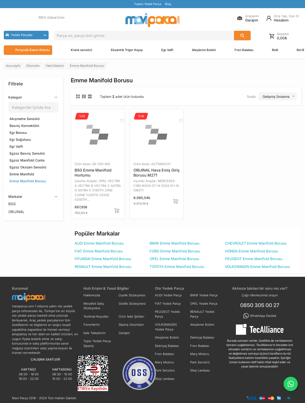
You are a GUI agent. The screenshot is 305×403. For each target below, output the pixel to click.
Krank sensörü (81, 50)
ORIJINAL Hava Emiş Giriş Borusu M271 (156, 173)
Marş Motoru (199, 354)
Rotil (275, 50)
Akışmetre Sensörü (25, 119)
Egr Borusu (18, 133)
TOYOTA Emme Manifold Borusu (177, 266)
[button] (26, 35)
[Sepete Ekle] (117, 210)
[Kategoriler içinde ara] (33, 107)
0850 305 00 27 (259, 305)
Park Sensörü (200, 362)
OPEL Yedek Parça (203, 303)
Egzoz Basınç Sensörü (27, 153)
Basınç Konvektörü (24, 126)
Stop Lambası (200, 370)
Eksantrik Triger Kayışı (127, 50)
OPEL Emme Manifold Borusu (174, 258)
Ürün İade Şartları (131, 316)
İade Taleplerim (94, 333)
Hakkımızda (91, 295)
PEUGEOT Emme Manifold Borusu (253, 258)
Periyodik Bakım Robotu (28, 50)
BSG (12, 204)
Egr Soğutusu (20, 139)
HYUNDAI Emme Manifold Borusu (103, 258)
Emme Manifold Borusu (28, 181)
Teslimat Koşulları (96, 316)
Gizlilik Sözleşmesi (132, 303)
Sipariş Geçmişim (131, 324)
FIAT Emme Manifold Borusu (99, 251)
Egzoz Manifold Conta (27, 160)
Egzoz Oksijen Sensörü (28, 167)
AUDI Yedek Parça (168, 295)
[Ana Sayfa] (152, 20)
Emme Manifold (22, 174)
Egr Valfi (167, 50)
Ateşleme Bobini (204, 50)
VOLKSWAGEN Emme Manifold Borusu (257, 266)
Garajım (124, 333)
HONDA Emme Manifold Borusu (251, 251)
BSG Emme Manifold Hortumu (93, 173)
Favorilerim (91, 324)
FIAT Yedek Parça (168, 303)
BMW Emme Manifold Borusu (174, 243)
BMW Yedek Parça (204, 295)
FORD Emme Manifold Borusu (175, 251)
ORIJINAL (16, 211)
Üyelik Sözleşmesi (132, 295)
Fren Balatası (243, 50)
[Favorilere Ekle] (122, 120)
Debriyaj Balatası (202, 337)
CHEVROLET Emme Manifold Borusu (256, 243)
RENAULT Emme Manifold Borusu (103, 266)
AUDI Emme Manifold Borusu (99, 243)
